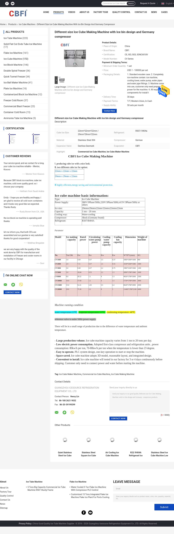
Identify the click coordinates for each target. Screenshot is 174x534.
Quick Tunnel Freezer (14, 76)
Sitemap (4, 508)
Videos (71, 12)
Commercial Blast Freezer (17, 106)
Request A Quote (147, 3)
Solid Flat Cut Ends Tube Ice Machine (23, 44)
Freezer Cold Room (13, 100)
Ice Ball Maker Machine (16, 82)
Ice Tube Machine (13, 38)
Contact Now (109, 111)
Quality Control (121, 12)
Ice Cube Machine (27, 24)
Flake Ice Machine (13, 53)
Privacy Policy (25, 523)
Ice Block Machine (13, 64)
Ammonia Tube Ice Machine (18, 118)
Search (131, 3)
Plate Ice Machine (13, 88)
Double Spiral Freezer (14, 70)
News (154, 12)
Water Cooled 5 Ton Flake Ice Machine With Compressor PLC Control (88, 488)
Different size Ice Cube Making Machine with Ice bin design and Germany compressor (75, 90)
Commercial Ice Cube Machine (96, 374)
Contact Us (141, 12)
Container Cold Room (15, 112)
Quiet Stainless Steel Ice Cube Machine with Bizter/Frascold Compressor (65, 454)
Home (46, 12)
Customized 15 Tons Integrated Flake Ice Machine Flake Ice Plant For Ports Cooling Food (90, 496)
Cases (164, 12)
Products (58, 12)
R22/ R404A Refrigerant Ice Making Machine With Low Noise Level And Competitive (135, 454)
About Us (84, 12)
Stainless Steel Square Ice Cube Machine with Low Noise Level (88, 454)
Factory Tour (101, 12)
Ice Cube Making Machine (122, 374)
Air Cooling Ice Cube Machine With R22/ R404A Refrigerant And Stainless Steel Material (112, 454)
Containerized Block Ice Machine (20, 94)
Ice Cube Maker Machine (70, 374)
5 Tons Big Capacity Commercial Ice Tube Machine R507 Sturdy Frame (47, 488)
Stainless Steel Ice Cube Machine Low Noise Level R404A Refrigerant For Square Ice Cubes (159, 454)
